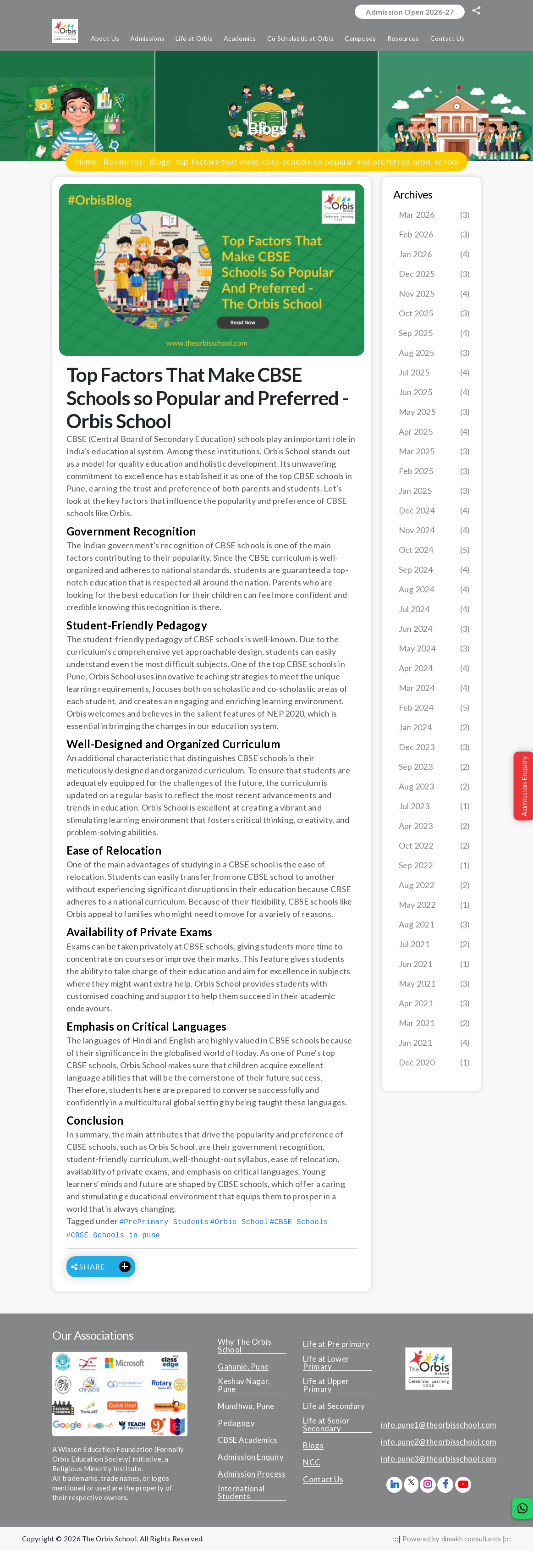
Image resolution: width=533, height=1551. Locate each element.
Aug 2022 (434, 885)
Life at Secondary (334, 1406)
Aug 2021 (434, 925)
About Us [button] (105, 39)
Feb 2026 (434, 235)
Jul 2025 (434, 373)
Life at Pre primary (336, 1345)
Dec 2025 (434, 274)
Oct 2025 (434, 314)
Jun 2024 (434, 629)
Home (86, 162)
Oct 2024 (434, 550)
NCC (311, 1463)
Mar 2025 (434, 452)
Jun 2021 (434, 964)
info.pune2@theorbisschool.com (438, 1442)
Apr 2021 (434, 1004)
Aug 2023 (434, 787)
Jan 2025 (434, 491)
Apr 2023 (434, 826)
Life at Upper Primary (326, 1386)
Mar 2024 (434, 688)
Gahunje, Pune (243, 1367)
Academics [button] (240, 39)
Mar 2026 (434, 215)
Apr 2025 (434, 432)
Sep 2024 (434, 570)
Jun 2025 (434, 392)
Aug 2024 (434, 590)
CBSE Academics (247, 1440)
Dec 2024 (434, 511)
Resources (123, 162)
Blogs (159, 162)
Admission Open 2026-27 (409, 11)
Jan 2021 (434, 1043)
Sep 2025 (434, 333)
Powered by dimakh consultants (451, 1539)
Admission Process (252, 1474)
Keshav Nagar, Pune (244, 1386)
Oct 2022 (434, 846)
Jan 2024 (434, 728)
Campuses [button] (360, 39)
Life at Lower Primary (326, 1363)
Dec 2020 (434, 1063)
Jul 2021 (434, 944)
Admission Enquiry (251, 1457)
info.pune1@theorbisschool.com (438, 1425)
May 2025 (434, 412)
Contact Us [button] (447, 39)
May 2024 (434, 649)
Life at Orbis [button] (194, 39)
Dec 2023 (434, 747)
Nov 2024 (434, 530)
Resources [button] (403, 39)
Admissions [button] (147, 39)
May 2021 (434, 984)
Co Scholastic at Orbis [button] (300, 39)
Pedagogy (236, 1423)
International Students (241, 1493)
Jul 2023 (434, 806)
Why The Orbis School (244, 1346)
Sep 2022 (434, 866)
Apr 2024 (434, 668)
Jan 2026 (434, 254)
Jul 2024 (434, 609)
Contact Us (323, 1480)
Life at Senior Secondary (326, 1425)
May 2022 (434, 905)
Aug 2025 (434, 353)
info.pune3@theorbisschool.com (438, 1459)
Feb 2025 (434, 471)
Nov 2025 (434, 294)
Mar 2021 (434, 1023)
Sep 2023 (434, 767)
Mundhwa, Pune (246, 1406)
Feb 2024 (434, 708)
